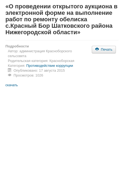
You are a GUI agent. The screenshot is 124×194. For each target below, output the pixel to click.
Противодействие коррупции (49, 66)
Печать (103, 49)
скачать (11, 85)
